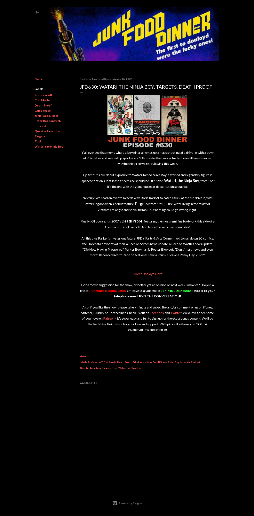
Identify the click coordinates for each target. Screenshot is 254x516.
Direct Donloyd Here (147, 274)
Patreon (108, 318)
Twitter (175, 313)
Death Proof (43, 105)
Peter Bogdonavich (48, 121)
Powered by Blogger (127, 503)
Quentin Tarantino (47, 131)
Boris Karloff (43, 95)
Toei (38, 141)
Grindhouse (43, 110)
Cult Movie (42, 100)
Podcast (40, 126)
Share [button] (38, 79)
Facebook (157, 313)
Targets (40, 136)
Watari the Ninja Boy (49, 146)
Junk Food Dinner (46, 115)
